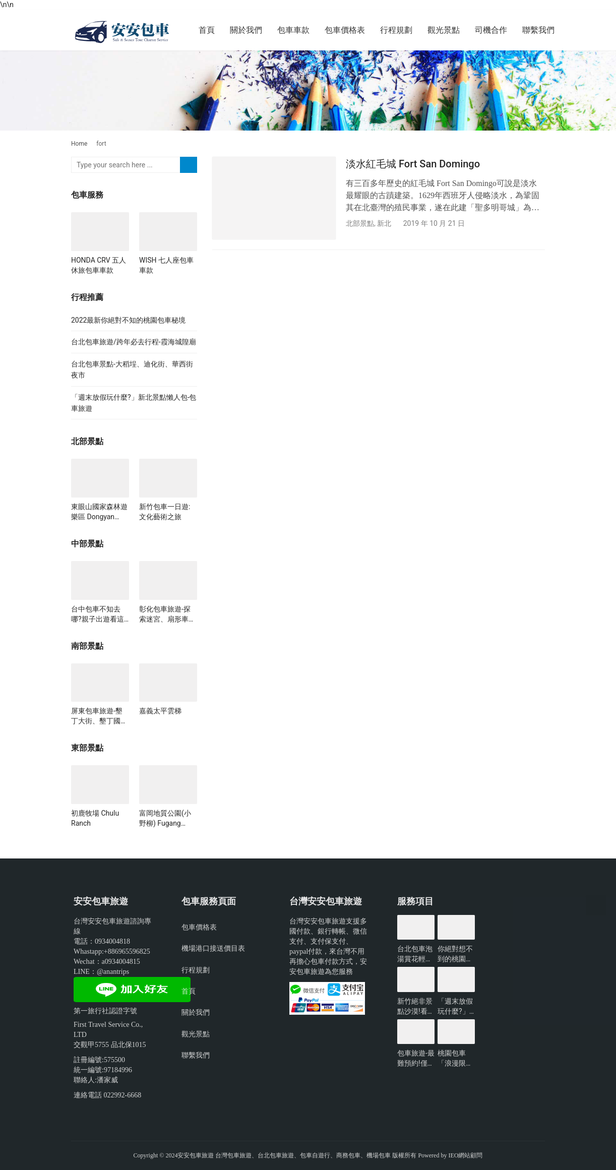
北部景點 (360, 223)
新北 (384, 223)
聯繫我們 (538, 30)
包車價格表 (345, 30)
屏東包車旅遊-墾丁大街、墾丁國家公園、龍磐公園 (99, 716)
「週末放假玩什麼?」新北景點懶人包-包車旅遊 (456, 1006)
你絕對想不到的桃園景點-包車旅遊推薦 (456, 954)
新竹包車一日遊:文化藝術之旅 (164, 512)
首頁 (207, 30)
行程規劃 (396, 30)
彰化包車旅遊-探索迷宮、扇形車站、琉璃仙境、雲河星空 (167, 614)
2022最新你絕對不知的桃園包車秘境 (128, 320)
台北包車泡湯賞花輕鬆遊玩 (415, 954)
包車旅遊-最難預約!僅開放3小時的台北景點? (416, 1058)
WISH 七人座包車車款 (166, 265)
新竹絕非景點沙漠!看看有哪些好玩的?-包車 (416, 1006)
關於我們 (246, 30)
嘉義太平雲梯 (160, 711)
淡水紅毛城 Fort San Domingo (413, 164)
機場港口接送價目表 (213, 948)
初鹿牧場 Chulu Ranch (95, 818)
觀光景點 (443, 30)
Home (79, 143)
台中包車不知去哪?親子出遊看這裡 (97, 614)
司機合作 (491, 30)
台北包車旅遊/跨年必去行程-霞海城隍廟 (133, 342)
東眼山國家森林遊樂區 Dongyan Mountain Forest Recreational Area (99, 512)
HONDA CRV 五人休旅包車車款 (98, 265)
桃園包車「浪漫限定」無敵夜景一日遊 (455, 1058)
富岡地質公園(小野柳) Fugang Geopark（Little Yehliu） (165, 818)
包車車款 (293, 30)
